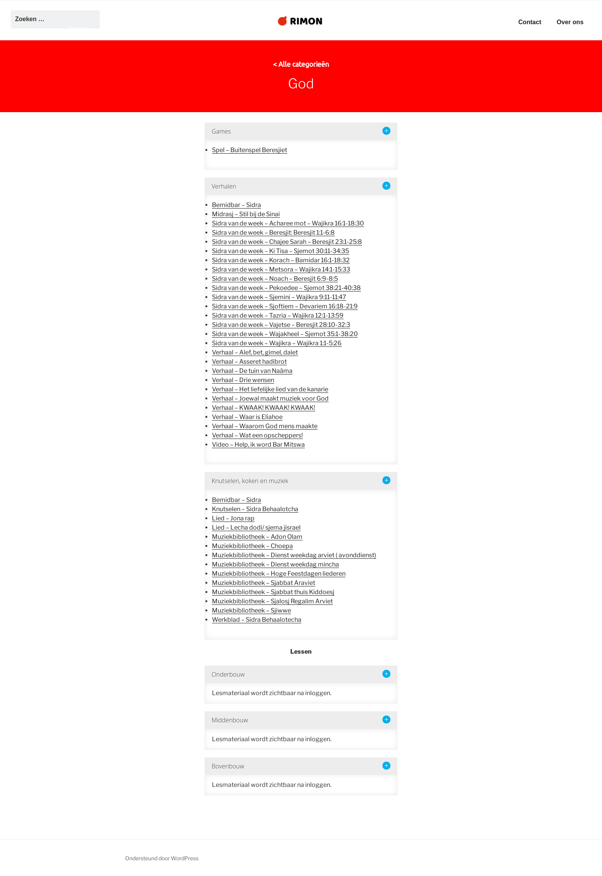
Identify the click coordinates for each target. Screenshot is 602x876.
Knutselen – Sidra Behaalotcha (255, 509)
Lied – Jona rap (233, 518)
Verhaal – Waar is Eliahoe (247, 417)
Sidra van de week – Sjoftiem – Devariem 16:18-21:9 (285, 306)
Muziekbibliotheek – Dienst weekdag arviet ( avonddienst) (294, 555)
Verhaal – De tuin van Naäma (252, 370)
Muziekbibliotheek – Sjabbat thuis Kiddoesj (273, 592)
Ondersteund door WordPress (161, 858)
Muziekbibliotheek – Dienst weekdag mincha (275, 564)
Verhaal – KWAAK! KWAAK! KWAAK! (263, 407)
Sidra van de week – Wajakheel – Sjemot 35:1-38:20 (285, 334)
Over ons (570, 21)
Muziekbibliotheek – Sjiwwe (251, 610)
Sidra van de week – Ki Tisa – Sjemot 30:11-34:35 (280, 251)
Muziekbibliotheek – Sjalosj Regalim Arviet (272, 601)
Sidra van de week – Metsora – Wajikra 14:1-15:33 (281, 269)
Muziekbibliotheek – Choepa (252, 546)
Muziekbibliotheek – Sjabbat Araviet (263, 582)
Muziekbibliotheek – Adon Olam (257, 536)
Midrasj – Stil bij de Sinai (246, 214)
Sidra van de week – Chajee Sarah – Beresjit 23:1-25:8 (287, 241)
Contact (529, 21)
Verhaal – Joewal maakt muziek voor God (270, 398)
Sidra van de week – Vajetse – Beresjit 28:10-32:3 (281, 324)
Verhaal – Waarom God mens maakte (265, 426)
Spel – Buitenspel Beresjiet (249, 150)
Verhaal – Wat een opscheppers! (257, 435)
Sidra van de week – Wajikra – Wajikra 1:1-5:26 (277, 343)
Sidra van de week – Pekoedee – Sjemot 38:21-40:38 (286, 287)
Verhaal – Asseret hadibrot (249, 361)
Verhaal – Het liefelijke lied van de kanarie (270, 389)
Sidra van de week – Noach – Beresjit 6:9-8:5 (275, 278)
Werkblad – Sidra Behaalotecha (256, 619)
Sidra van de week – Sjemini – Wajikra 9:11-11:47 (279, 297)
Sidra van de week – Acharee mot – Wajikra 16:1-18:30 (288, 223)
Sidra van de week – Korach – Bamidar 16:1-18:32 (281, 260)
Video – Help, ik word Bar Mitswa (258, 444)
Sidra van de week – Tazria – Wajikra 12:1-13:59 (278, 315)
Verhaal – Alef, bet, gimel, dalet (255, 352)
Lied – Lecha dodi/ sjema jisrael (256, 527)
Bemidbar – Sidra (236, 205)
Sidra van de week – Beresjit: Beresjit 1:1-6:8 (273, 232)
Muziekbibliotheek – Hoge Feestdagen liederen (279, 573)
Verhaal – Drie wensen (243, 380)
